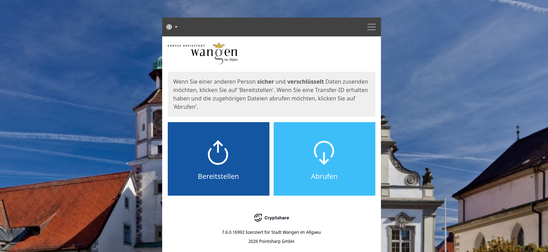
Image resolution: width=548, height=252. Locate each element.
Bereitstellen (218, 176)
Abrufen (324, 176)
